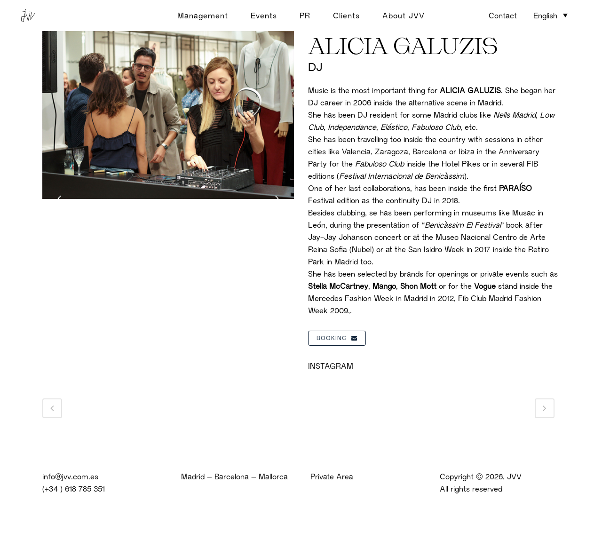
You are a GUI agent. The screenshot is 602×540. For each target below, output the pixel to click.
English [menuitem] (545, 15)
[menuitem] (550, 15)
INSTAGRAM (330, 366)
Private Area (331, 476)
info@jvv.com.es (70, 476)
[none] (550, 16)
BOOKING (337, 337)
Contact (503, 15)
